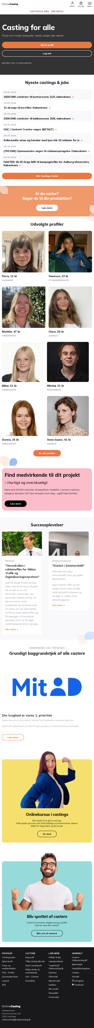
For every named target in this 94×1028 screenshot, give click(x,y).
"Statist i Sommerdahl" (68, 565)
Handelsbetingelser (81, 968)
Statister (53, 972)
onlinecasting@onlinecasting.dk (16, 1019)
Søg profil (29, 957)
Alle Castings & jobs (47, 176)
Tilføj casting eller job (35, 961)
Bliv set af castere (47, 933)
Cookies (75, 972)
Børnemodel (54, 981)
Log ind (47, 53)
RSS (4, 985)
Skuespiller (53, 993)
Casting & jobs (8, 957)
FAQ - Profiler (8, 972)
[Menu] (89, 3)
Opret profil (47, 45)
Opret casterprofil (33, 965)
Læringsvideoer (56, 961)
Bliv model (53, 989)
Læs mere (47, 208)
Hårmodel (53, 976)
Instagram (78, 981)
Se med (47, 834)
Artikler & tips (55, 957)
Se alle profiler (47, 453)
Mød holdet (77, 964)
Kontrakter (30, 981)
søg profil (57, 11)
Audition (52, 985)
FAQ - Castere (32, 976)
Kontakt (75, 976)
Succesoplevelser (10, 976)
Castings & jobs (39, 11)
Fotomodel (54, 997)
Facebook (77, 985)
